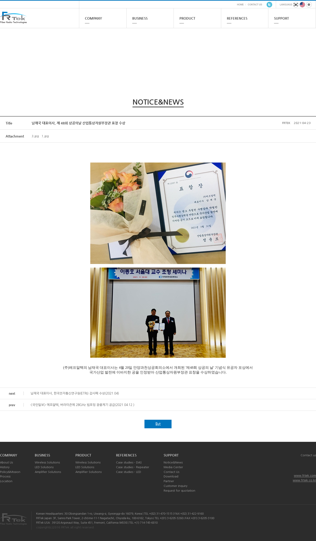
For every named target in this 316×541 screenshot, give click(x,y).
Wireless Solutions (47, 462)
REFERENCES (237, 18)
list (158, 424)
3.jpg (35, 136)
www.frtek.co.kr (304, 480)
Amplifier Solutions (48, 471)
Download (171, 476)
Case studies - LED (128, 471)
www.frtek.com (305, 475)
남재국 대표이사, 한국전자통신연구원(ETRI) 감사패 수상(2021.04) (74, 393)
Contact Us (171, 471)
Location (6, 481)
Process (5, 476)
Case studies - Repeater (132, 467)
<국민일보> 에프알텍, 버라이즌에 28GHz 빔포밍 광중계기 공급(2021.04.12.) (82, 404)
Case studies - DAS (129, 462)
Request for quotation (179, 490)
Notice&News (173, 462)
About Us (6, 462)
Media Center (173, 467)
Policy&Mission (10, 471)
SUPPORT (281, 18)
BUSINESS (140, 18)
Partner (169, 481)
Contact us (308, 455)
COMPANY (93, 18)
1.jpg (45, 136)
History (4, 467)
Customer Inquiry (175, 485)
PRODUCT (187, 18)
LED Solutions (44, 467)
